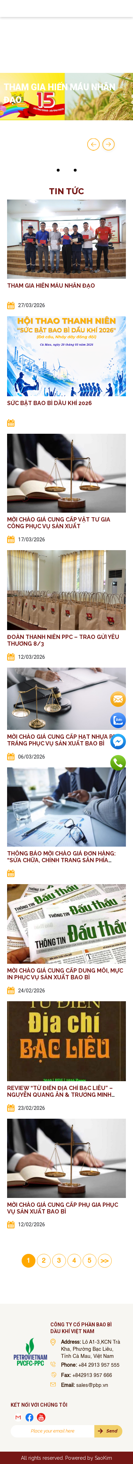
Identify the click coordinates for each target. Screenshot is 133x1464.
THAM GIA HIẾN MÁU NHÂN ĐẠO (51, 285)
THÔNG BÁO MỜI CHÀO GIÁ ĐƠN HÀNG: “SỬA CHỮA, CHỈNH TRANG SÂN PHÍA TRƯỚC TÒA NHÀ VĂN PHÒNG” (61, 860)
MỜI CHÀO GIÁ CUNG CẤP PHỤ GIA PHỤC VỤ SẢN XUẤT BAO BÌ (62, 1208)
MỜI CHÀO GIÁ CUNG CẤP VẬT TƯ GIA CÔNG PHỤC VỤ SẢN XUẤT (58, 523)
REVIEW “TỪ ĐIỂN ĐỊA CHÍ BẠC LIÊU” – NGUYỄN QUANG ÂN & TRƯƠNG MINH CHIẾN (60, 1095)
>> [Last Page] (105, 1261)
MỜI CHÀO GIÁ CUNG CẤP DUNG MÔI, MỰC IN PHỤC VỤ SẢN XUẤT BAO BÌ (65, 974)
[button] (58, 170)
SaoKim (103, 1458)
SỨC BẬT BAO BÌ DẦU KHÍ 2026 (49, 403)
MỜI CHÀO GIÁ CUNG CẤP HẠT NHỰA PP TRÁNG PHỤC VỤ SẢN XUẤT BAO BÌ (61, 740)
